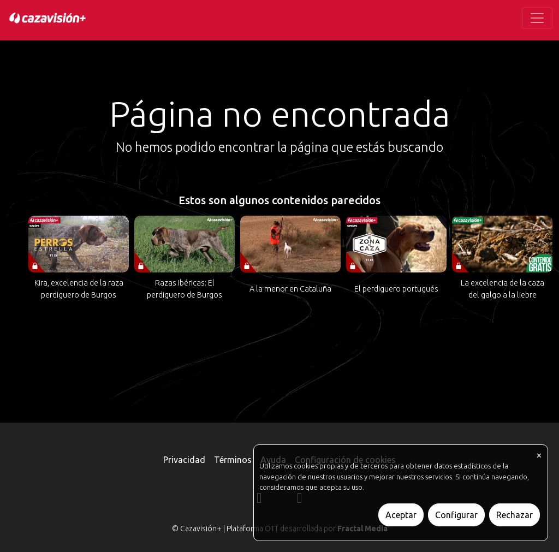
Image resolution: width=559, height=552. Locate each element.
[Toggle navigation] (537, 18)
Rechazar (514, 515)
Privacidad (184, 460)
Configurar (456, 515)
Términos (233, 460)
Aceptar (401, 515)
